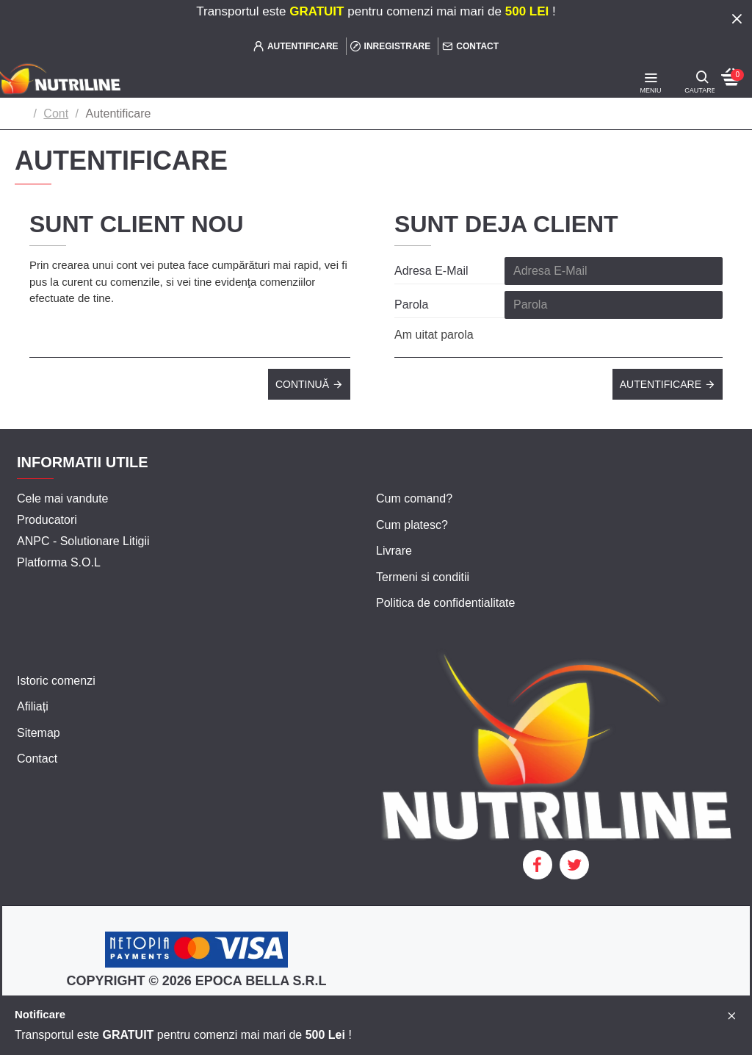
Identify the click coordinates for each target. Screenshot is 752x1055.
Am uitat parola (434, 334)
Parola (411, 304)
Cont (55, 113)
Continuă (302, 384)
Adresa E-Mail (431, 270)
